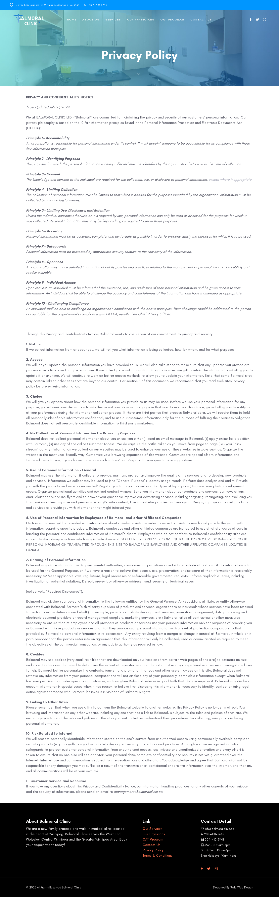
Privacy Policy (153, 850)
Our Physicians (154, 834)
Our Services (152, 828)
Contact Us (151, 845)
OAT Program (153, 839)
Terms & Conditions (157, 855)
